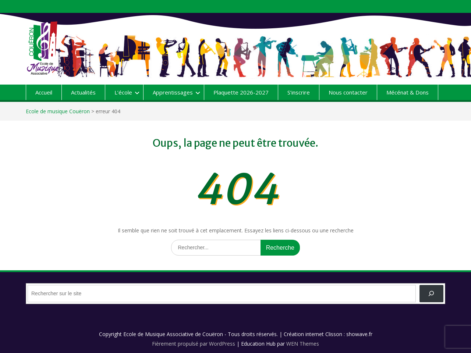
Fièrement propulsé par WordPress (193, 343)
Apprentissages (173, 92)
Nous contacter (348, 92)
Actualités (83, 92)
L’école (123, 92)
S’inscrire (298, 92)
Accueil (43, 92)
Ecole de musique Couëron (58, 111)
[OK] (431, 293)
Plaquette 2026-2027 (241, 92)
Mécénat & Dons (407, 92)
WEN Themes (302, 343)
